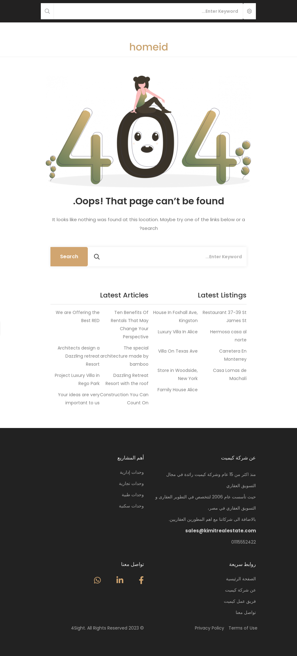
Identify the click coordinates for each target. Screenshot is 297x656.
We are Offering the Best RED (78, 316)
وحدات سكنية (131, 506)
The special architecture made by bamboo (124, 356)
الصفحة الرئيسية (241, 579)
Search (69, 256)
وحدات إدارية (132, 472)
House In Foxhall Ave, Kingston (175, 316)
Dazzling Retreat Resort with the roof (127, 379)
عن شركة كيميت (240, 590)
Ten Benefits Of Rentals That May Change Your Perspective (129, 324)
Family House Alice (178, 390)
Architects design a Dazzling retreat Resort (79, 356)
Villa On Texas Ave (178, 351)
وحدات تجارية (131, 483)
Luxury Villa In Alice (178, 332)
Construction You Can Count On (124, 399)
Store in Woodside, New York (178, 374)
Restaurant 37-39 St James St (225, 316)
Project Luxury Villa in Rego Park (77, 379)
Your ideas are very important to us (79, 399)
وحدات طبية (133, 495)
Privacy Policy (209, 628)
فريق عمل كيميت (240, 601)
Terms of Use (243, 628)
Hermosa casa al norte (228, 336)
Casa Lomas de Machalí (230, 374)
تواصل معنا (246, 612)
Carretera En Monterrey (233, 355)
